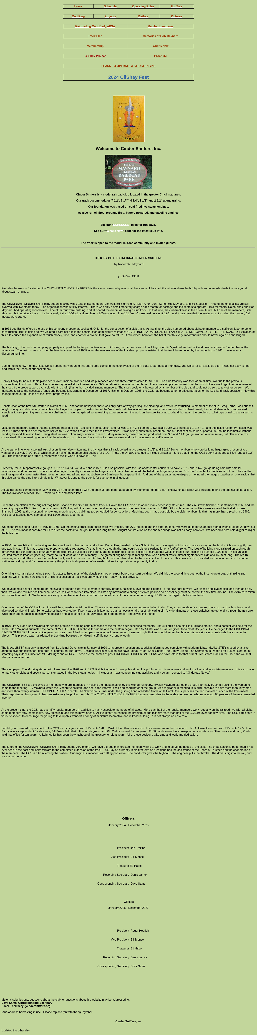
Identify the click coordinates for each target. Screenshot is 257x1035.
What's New (115, 230)
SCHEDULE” (121, 224)
